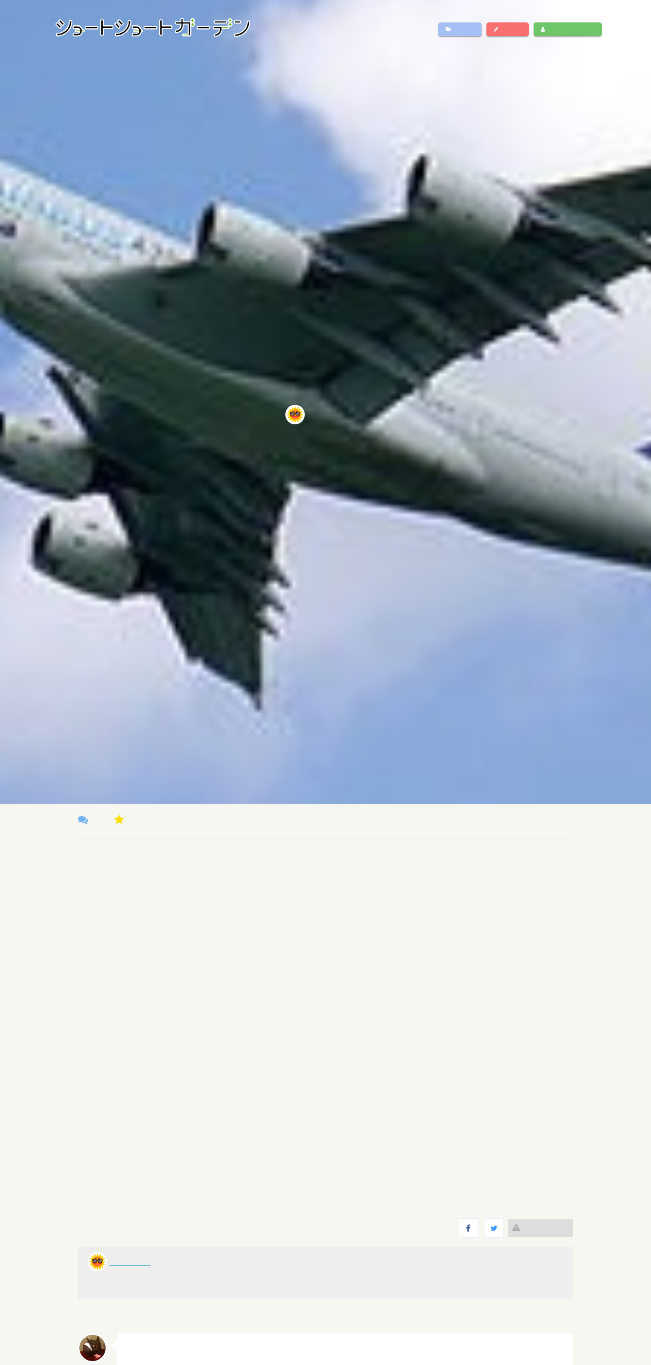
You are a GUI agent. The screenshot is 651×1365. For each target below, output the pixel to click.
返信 (557, 1345)
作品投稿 (507, 29)
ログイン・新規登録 (568, 29)
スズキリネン (147, 1343)
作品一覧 (460, 29)
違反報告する (540, 1228)
